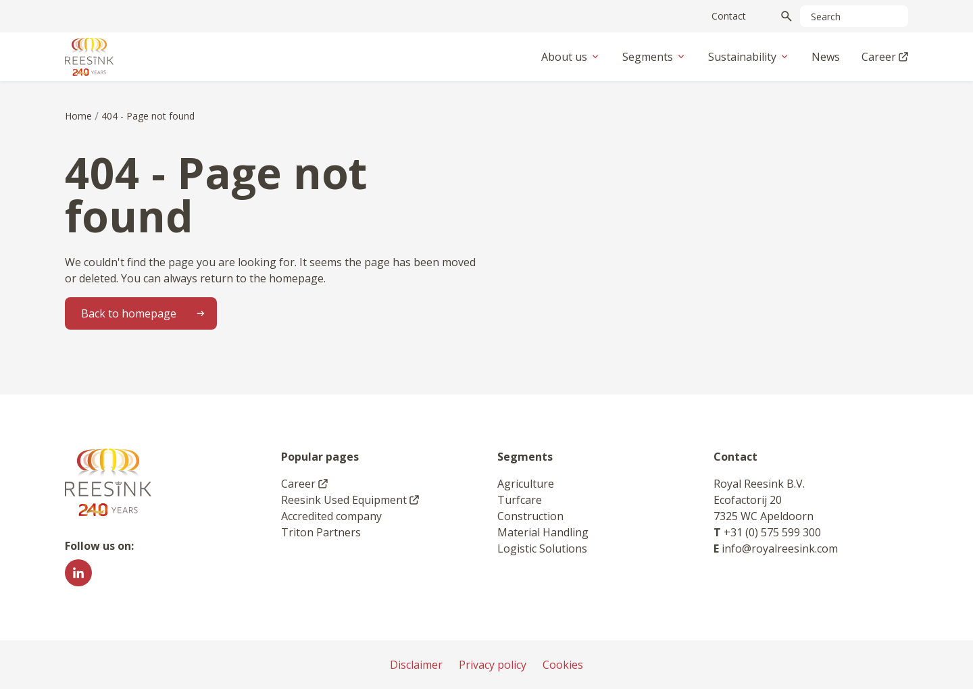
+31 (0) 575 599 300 (772, 532)
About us (571, 56)
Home (78, 115)
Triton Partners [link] (321, 532)
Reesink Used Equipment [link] (350, 499)
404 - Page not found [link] (148, 115)
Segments (654, 56)
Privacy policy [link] (492, 664)
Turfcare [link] (519, 499)
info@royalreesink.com (780, 548)
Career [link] (885, 56)
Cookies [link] (563, 664)
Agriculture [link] (525, 483)
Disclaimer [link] (416, 664)
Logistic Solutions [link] (542, 548)
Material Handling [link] (543, 532)
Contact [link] (729, 15)
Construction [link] (530, 516)
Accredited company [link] (331, 516)
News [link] (826, 56)
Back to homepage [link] (147, 313)
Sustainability (749, 56)
